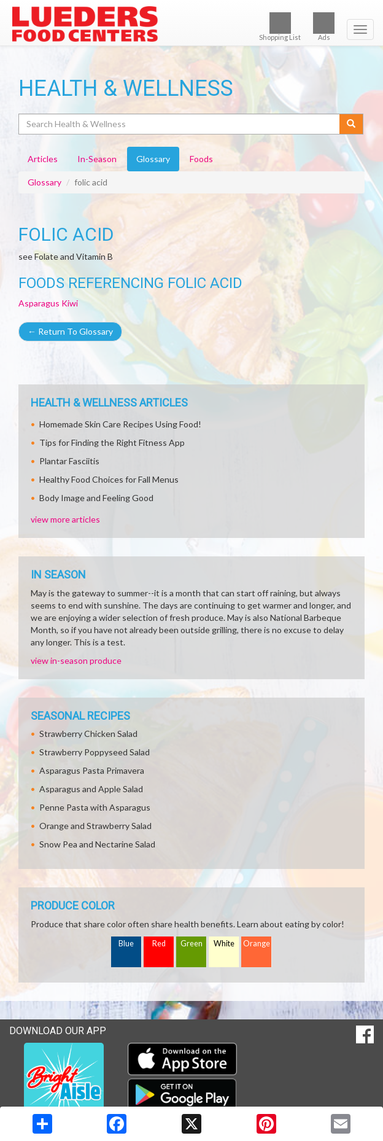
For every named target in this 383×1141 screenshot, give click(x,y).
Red (159, 943)
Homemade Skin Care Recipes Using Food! (120, 424)
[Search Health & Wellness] (179, 124)
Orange (256, 943)
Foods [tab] (201, 159)
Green (191, 943)
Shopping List (280, 26)
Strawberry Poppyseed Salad (94, 752)
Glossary (44, 182)
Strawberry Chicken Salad (88, 733)
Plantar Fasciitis (69, 461)
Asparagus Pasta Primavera (91, 770)
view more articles (65, 519)
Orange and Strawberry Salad (95, 825)
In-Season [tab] (97, 159)
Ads (324, 26)
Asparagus (39, 303)
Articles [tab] (43, 159)
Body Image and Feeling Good (96, 498)
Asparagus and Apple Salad (91, 789)
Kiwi (69, 303)
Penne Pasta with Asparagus (94, 807)
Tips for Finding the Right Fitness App (112, 442)
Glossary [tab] (153, 159)
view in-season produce (76, 660)
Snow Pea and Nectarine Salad (97, 844)
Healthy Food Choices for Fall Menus (109, 479)
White (224, 943)
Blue (126, 943)
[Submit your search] (351, 124)
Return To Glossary (70, 331)
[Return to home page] (191, 24)
